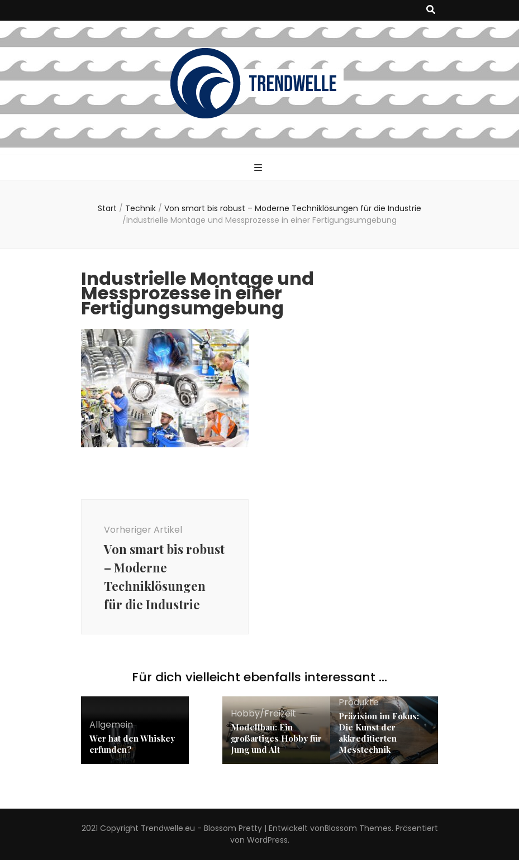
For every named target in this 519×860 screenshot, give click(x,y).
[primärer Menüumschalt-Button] (259, 168)
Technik (140, 208)
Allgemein (111, 724)
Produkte (359, 702)
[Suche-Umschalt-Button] (430, 10)
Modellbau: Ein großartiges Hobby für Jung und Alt (276, 738)
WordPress (267, 839)
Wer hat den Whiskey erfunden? (132, 744)
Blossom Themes (358, 828)
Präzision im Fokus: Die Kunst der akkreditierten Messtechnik (379, 732)
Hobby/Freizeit (263, 713)
